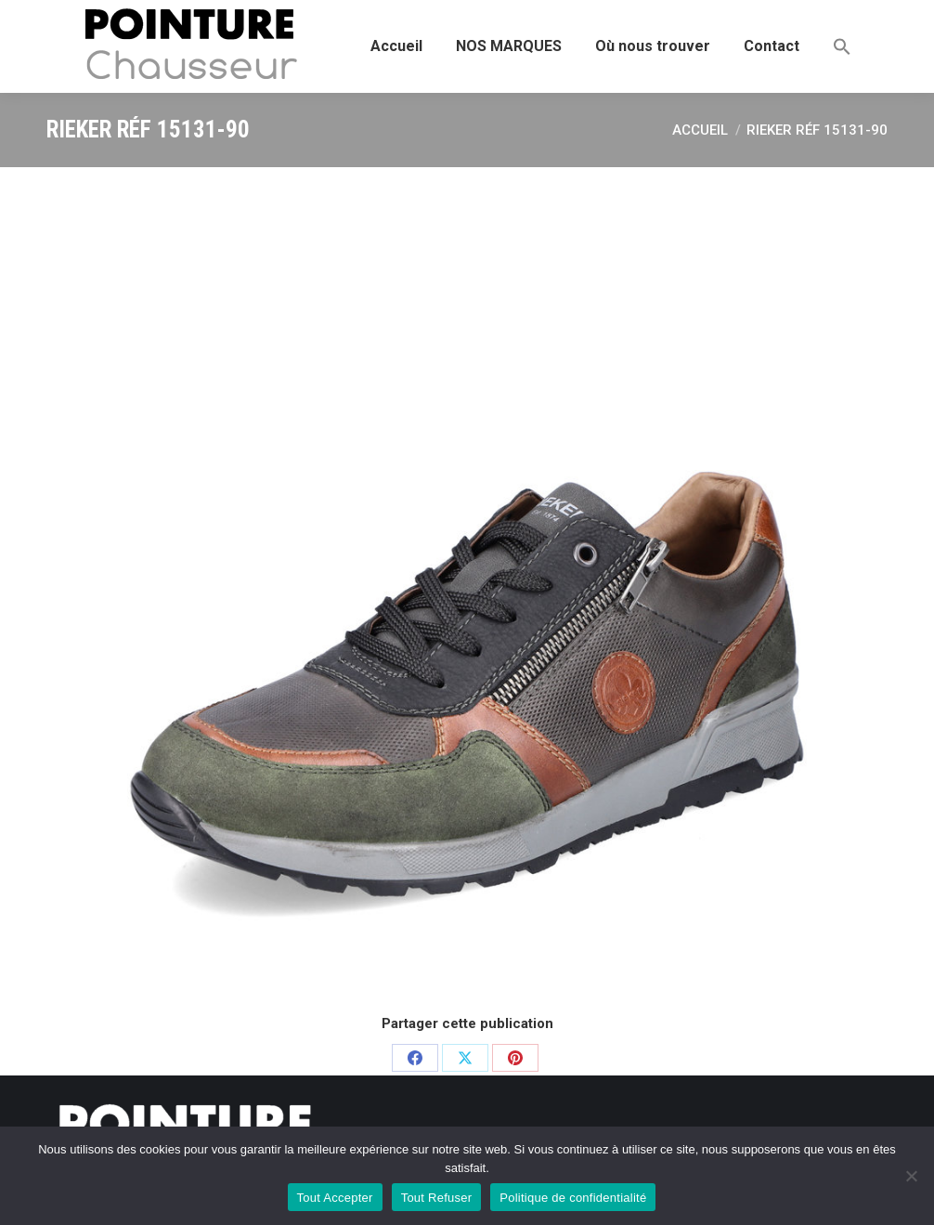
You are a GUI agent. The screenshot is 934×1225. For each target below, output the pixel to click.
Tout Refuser (437, 1198)
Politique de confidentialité (572, 1198)
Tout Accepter (335, 1198)
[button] (842, 46)
